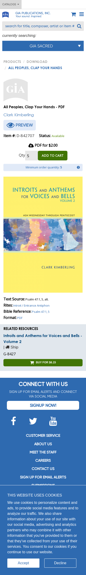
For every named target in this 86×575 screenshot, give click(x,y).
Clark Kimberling (18, 114)
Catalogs (10, 4)
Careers (43, 460)
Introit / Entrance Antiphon (31, 305)
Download (37, 61)
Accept (23, 563)
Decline (60, 563)
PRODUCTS (12, 61)
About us (43, 444)
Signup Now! (43, 405)
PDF (19, 318)
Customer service (43, 435)
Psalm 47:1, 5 (41, 312)
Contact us (43, 469)
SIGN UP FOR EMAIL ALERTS (43, 477)
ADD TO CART (53, 155)
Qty (22, 155)
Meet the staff (43, 452)
